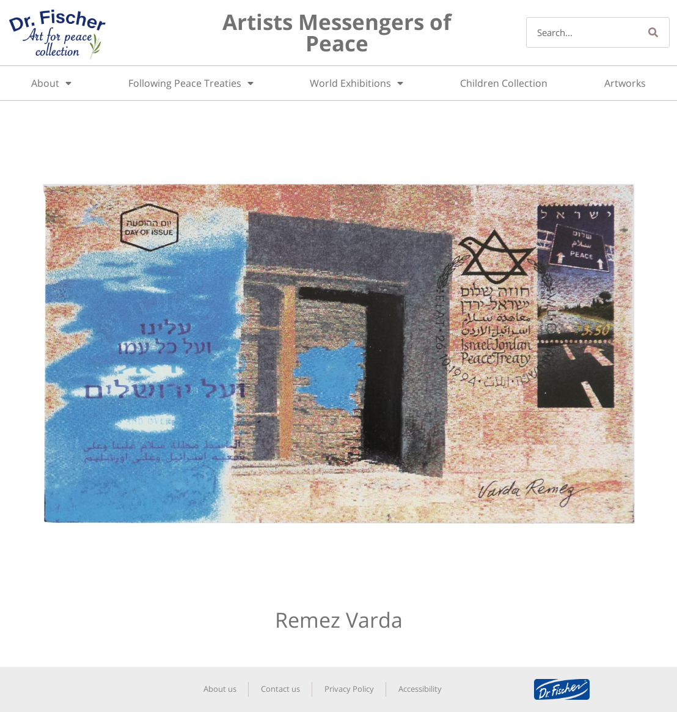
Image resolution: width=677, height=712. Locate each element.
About (51, 83)
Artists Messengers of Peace (337, 32)
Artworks (625, 83)
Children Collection (503, 83)
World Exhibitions (356, 83)
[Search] (654, 32)
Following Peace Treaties (191, 83)
